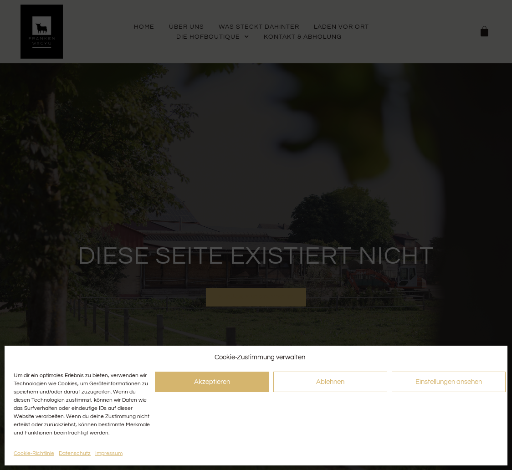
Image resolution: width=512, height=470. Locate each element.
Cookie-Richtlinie (34, 453)
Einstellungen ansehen (448, 381)
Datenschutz (75, 453)
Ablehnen (330, 381)
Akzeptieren (212, 381)
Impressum (109, 453)
